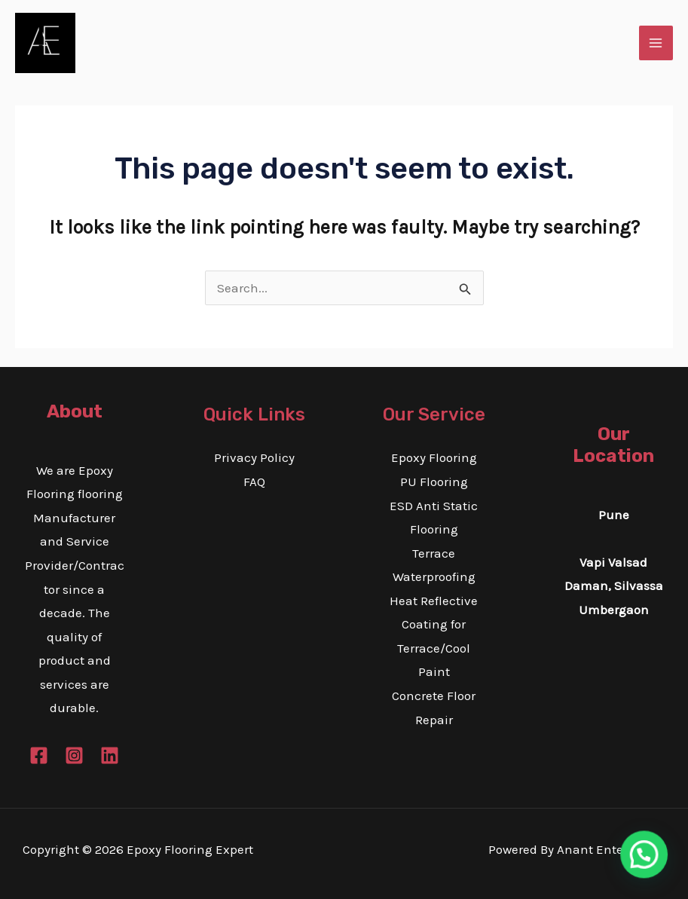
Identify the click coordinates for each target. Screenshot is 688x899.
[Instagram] (74, 755)
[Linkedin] (109, 755)
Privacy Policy (254, 457)
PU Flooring (434, 481)
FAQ (254, 481)
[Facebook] (38, 755)
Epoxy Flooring (434, 457)
